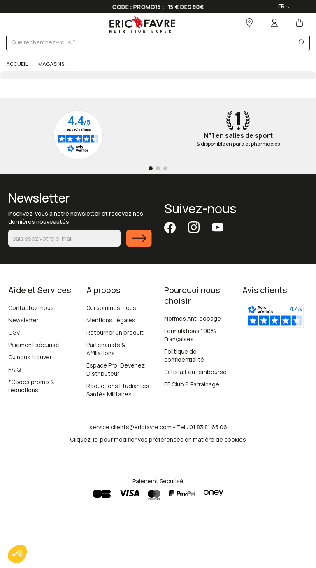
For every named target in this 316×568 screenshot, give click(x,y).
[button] (17, 554)
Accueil (17, 64)
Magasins (50, 64)
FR (284, 6)
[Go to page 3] (165, 168)
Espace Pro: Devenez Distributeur (115, 369)
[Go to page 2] (158, 168)
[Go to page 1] (151, 168)
